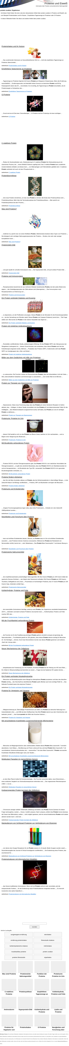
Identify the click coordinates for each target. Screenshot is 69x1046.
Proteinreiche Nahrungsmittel (13, 552)
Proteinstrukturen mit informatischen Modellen (19, 859)
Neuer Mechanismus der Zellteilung (15, 649)
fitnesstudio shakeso (47, 940)
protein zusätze (48, 952)
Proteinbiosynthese (9, 176)
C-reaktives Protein (9, 143)
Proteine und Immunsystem (12, 276)
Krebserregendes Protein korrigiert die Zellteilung (20, 790)
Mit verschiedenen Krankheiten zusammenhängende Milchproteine (27, 721)
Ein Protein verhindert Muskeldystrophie (17, 676)
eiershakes (47, 934)
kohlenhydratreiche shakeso (19, 946)
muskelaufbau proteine (18, 952)
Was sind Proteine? (9, 209)
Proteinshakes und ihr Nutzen (13, 46)
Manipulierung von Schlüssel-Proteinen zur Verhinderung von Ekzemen (29, 823)
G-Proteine (6, 95)
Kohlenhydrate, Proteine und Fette (15, 590)
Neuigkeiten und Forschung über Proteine (18, 517)
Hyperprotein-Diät (8, 245)
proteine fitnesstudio (18, 957)
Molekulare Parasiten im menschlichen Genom (20, 759)
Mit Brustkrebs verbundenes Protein (15, 443)
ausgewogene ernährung (19, 934)
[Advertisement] (34, 32)
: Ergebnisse (10, 10)
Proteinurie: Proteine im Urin (13, 418)
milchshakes (48, 946)
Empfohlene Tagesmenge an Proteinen (17, 69)
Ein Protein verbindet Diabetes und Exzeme (18, 298)
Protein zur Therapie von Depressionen (17, 383)
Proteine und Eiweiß (56, 3)
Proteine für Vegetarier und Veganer (15, 691)
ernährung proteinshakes (19, 940)
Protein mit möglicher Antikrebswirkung (17, 326)
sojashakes (47, 957)
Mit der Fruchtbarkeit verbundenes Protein (18, 620)
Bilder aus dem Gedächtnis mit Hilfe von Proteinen (21, 358)
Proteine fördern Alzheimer (12, 477)
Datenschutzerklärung (62, 1041)
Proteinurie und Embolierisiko (13, 489)
